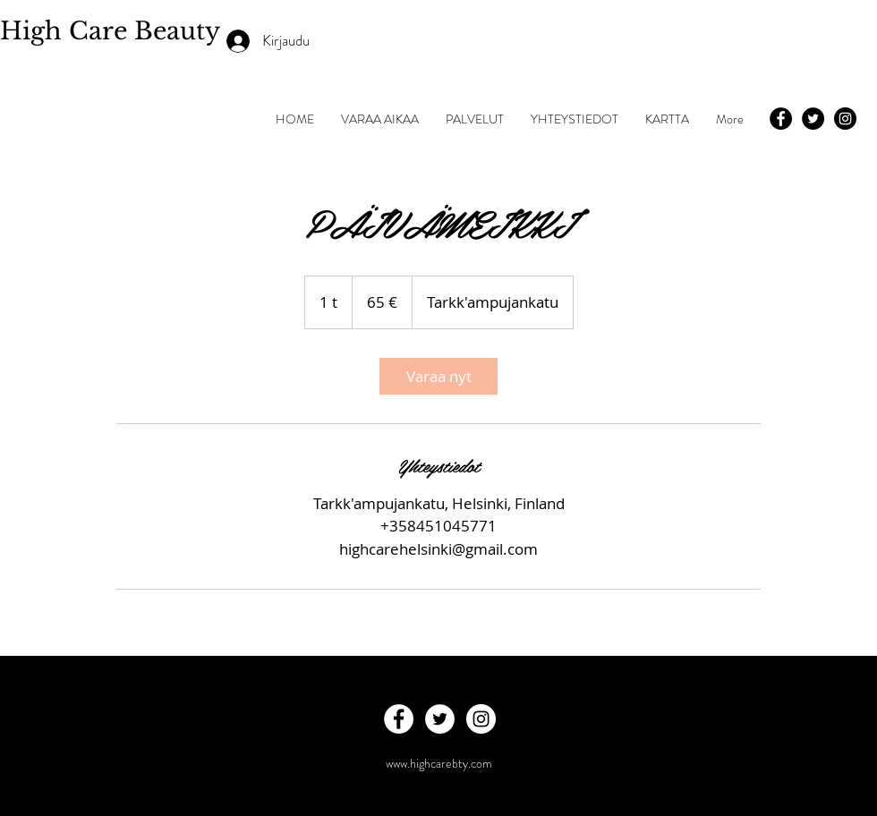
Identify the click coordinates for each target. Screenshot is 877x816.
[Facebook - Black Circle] (781, 118)
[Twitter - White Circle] (440, 719)
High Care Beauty (113, 31)
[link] (438, 376)
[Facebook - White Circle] (398, 719)
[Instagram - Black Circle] (845, 118)
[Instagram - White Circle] (481, 719)
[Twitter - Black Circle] (813, 118)
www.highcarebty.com (439, 763)
